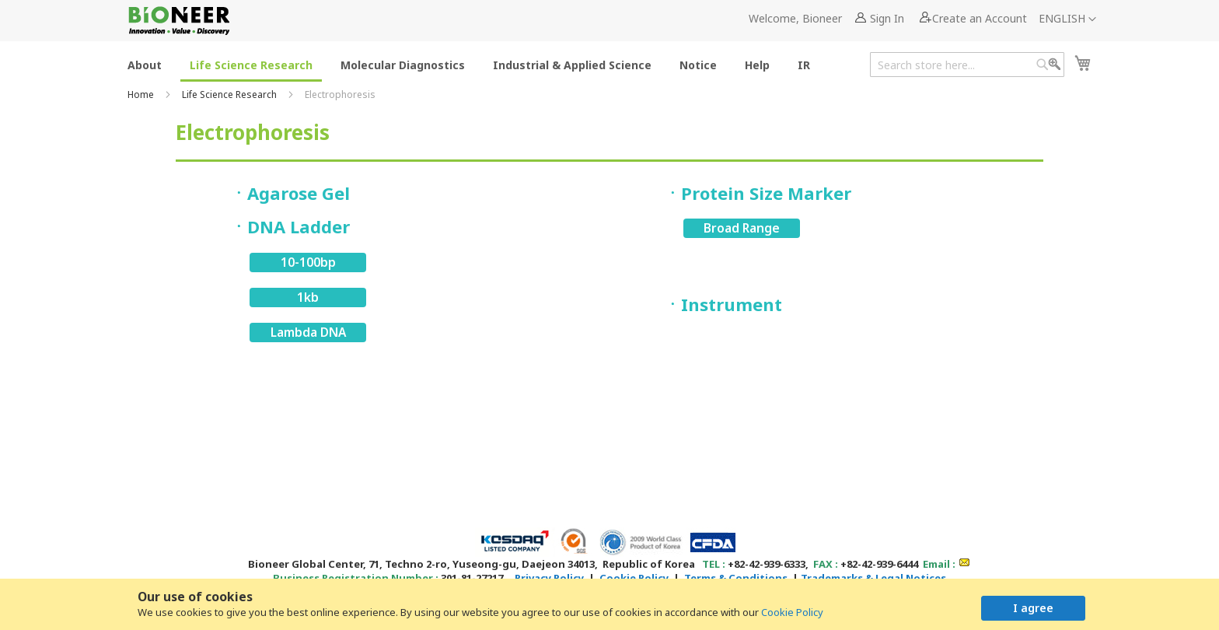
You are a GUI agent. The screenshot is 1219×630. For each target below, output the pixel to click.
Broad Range (742, 227)
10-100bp (308, 262)
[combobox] (967, 64)
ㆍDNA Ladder (290, 226)
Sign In (887, 18)
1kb (308, 297)
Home (141, 94)
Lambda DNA (308, 332)
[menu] (473, 64)
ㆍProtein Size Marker (757, 193)
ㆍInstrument (723, 304)
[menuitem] (144, 64)
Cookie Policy (792, 612)
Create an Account (979, 18)
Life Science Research (230, 94)
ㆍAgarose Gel (290, 193)
